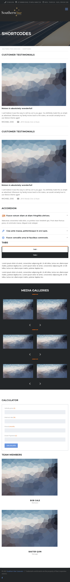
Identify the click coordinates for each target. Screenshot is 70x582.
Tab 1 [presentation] (35, 249)
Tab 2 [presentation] (35, 255)
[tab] (35, 249)
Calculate (11, 445)
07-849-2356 (10, 2)
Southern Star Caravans (15, 571)
